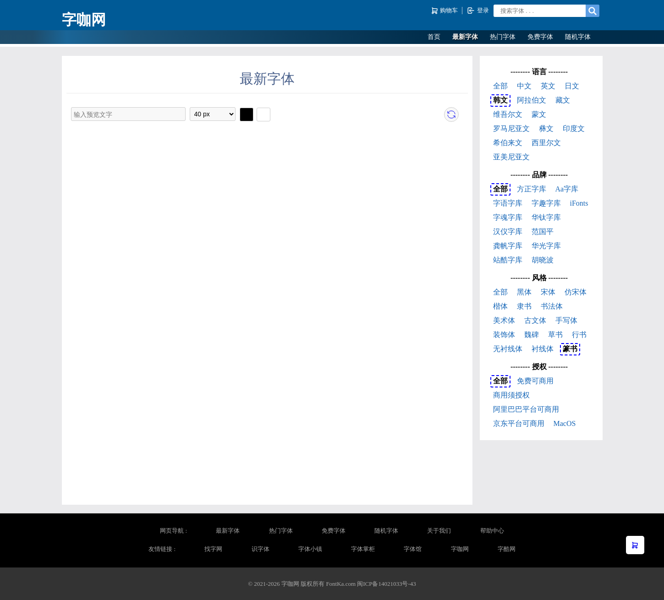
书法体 (552, 306)
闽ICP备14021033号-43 (386, 583)
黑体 (524, 292)
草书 (555, 334)
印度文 (574, 128)
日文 (572, 86)
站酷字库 (507, 260)
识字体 (260, 548)
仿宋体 (576, 292)
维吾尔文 (507, 114)
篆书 (570, 349)
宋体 (548, 292)
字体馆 (413, 548)
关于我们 (439, 530)
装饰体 (504, 334)
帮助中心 (492, 530)
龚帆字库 (507, 246)
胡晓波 (543, 260)
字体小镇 (310, 548)
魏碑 (531, 334)
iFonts (579, 203)
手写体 (566, 320)
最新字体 (465, 36)
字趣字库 (546, 203)
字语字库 (507, 203)
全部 (500, 86)
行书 (579, 334)
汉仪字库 (507, 231)
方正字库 (531, 189)
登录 (477, 10)
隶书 (524, 306)
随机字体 (578, 36)
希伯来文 (507, 143)
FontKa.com (341, 583)
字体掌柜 (363, 548)
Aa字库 (567, 189)
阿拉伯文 (531, 100)
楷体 (500, 306)
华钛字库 (546, 217)
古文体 (535, 320)
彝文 (546, 128)
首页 (434, 36)
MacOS (565, 423)
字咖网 (84, 19)
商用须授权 (511, 395)
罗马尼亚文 (511, 128)
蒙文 (539, 114)
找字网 (213, 548)
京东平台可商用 (518, 423)
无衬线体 (507, 349)
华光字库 (546, 246)
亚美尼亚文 (511, 157)
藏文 (562, 100)
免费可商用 (535, 381)
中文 (524, 86)
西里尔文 (546, 143)
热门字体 (503, 36)
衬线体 (543, 349)
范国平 (543, 231)
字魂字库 (507, 217)
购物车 (445, 11)
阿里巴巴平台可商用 (526, 409)
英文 (548, 86)
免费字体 (540, 36)
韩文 (500, 100)
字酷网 (507, 548)
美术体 (504, 320)
